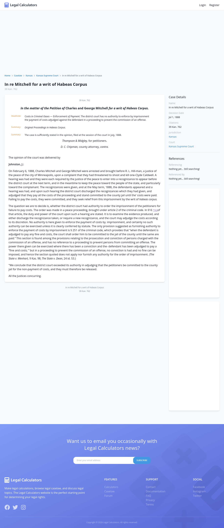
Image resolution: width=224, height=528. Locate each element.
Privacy (150, 500)
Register (214, 5)
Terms (150, 504)
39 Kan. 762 (11, 89)
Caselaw (18, 75)
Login (202, 5)
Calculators (111, 487)
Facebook (199, 487)
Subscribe (142, 460)
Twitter (197, 496)
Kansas (29, 75)
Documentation (155, 491)
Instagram (199, 491)
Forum (108, 496)
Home (7, 75)
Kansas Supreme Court (47, 75)
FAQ (148, 496)
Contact (150, 487)
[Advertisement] (112, 48)
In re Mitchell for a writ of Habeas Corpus (46, 84)
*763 (155, 210)
